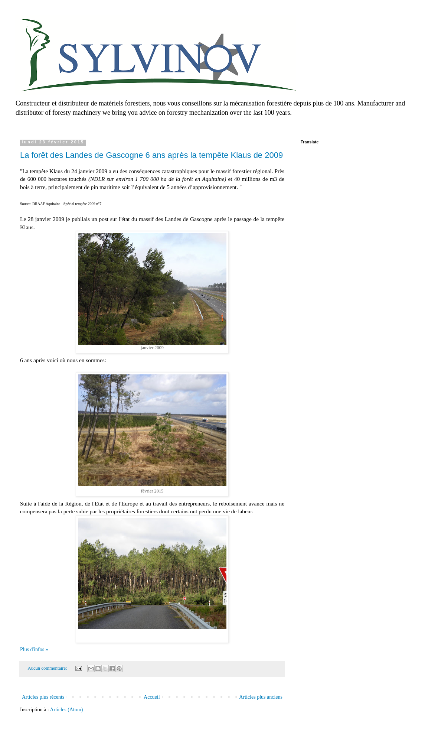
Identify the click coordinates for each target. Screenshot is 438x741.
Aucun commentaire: (48, 668)
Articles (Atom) (66, 709)
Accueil (152, 697)
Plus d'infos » (34, 649)
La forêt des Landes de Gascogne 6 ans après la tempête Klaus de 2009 (151, 155)
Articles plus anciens (260, 697)
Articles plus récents (43, 697)
